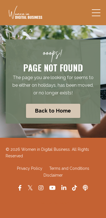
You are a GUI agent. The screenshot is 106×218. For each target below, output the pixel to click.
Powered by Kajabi (53, 203)
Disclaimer (53, 175)
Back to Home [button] (53, 111)
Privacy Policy (29, 168)
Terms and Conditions (69, 168)
